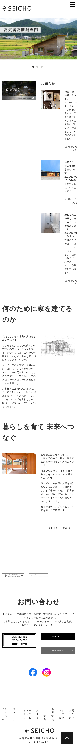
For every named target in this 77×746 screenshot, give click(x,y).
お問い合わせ (71, 714)
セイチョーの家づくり (63, 528)
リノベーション (15, 714)
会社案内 (44, 714)
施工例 (37, 714)
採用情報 (52, 714)
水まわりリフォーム (27, 714)
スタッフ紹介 (61, 714)
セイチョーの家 (4, 714)
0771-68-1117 (38, 742)
